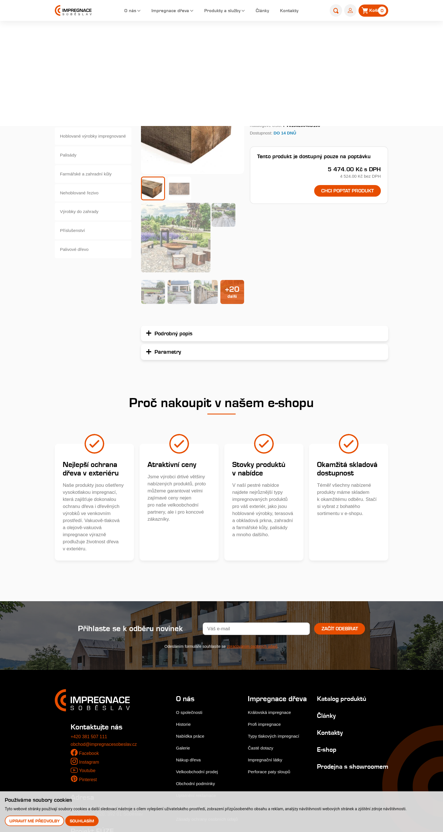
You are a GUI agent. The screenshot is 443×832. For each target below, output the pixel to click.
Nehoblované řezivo (81, 204)
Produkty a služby (219, 11)
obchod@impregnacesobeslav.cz (106, 667)
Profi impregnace (266, 655)
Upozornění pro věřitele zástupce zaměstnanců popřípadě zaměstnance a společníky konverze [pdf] (121, 786)
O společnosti (190, 635)
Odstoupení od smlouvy (201, 730)
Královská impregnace (272, 643)
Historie (184, 647)
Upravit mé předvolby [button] (35, 820)
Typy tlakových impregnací (276, 667)
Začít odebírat (340, 552)
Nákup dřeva (189, 682)
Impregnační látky (267, 691)
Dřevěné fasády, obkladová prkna (89, 101)
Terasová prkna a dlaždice (88, 80)
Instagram (90, 685)
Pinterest (88, 702)
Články (261, 11)
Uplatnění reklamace (198, 718)
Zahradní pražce (245, 35)
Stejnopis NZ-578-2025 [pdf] (101, 771)
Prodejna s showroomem (333, 693)
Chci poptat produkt (342, 191)
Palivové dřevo (76, 266)
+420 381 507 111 (90, 659)
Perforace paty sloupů (271, 702)
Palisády (69, 163)
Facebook (89, 676)
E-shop (216, 35)
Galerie (184, 671)
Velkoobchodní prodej (199, 694)
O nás (119, 11)
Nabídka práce (191, 659)
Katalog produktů (339, 621)
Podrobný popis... (270, 100)
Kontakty (290, 11)
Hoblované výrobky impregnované (80, 142)
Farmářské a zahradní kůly (88, 183)
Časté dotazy (262, 679)
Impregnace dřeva (162, 11)
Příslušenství (74, 245)
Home (197, 35)
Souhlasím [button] (83, 820)
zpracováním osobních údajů (252, 569)
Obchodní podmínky (197, 706)
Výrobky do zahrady (81, 224)
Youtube (87, 693)
